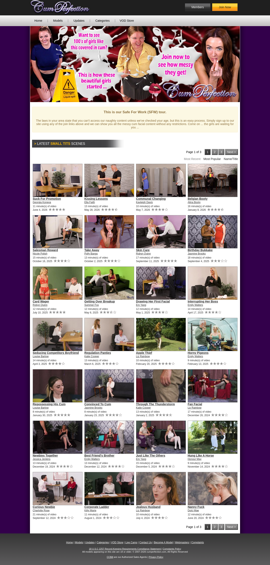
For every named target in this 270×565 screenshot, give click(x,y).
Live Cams (131, 542)
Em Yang (141, 305)
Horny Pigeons (198, 352)
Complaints (197, 542)
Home (38, 20)
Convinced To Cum (97, 404)
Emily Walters (195, 305)
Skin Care (143, 250)
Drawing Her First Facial (153, 301)
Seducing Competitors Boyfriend (56, 352)
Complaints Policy (172, 549)
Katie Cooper (91, 356)
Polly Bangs (91, 253)
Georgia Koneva (42, 202)
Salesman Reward (45, 250)
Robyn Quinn (143, 253)
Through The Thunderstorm (155, 404)
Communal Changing (151, 198)
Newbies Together (45, 455)
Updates (78, 20)
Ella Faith (89, 202)
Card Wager (41, 301)
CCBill (110, 557)
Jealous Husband (148, 507)
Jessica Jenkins (41, 459)
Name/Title (231, 159)
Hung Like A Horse (201, 455)
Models (58, 20)
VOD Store (127, 20)
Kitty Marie (90, 510)
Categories (102, 20)
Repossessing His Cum (49, 404)
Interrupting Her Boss (203, 301)
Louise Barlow (41, 356)
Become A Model (163, 542)
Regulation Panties (97, 352)
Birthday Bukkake (200, 250)
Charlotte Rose (41, 510)
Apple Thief (144, 352)
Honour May (194, 459)
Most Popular (212, 159)
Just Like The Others (150, 455)
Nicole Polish (40, 253)
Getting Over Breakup (99, 301)
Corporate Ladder (96, 507)
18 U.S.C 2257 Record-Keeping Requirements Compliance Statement (125, 549)
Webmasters (182, 542)
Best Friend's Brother (99, 455)
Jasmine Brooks (197, 253)
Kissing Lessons (96, 198)
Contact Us (145, 542)
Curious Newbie (44, 507)
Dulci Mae (193, 510)
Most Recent (192, 159)
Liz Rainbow (143, 356)
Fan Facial (195, 404)
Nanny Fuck (196, 507)
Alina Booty (194, 202)
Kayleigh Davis (144, 202)
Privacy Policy (156, 557)
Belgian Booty (198, 198)
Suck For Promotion (47, 198)
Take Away (91, 250)
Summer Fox (91, 305)
